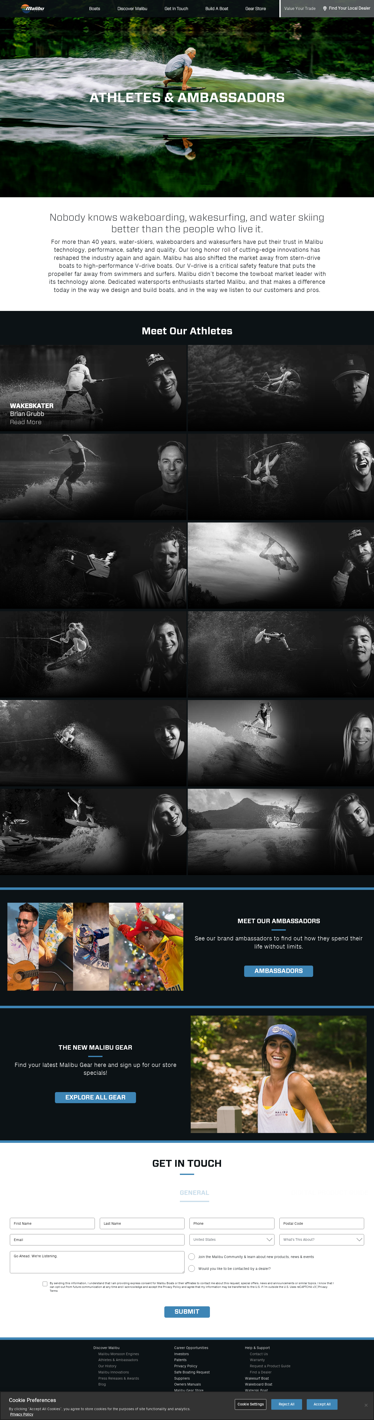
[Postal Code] (321, 1223)
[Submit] (187, 1312)
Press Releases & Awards (118, 1378)
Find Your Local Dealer (349, 8)
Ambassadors (279, 971)
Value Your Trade (300, 8)
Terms (54, 1291)
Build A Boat (216, 9)
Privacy (322, 1287)
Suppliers (182, 1378)
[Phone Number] (231, 1223)
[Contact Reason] (321, 1239)
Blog (102, 1384)
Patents (180, 1360)
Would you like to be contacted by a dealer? (234, 1269)
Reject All (286, 1404)
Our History (107, 1366)
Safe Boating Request (192, 1372)
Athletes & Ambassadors (118, 1360)
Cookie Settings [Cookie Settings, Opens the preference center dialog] (251, 1404)
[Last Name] (142, 1223)
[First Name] (52, 1223)
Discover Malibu (106, 1348)
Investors (181, 1354)
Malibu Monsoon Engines (118, 1354)
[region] (187, 1405)
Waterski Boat (256, 1390)
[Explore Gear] (95, 946)
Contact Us (259, 1354)
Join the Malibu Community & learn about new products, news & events (256, 1257)
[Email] (97, 1239)
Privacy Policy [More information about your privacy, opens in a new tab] (21, 1414)
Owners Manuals (187, 1384)
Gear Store (255, 9)
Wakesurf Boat (257, 1378)
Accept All (322, 1404)
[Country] (231, 1239)
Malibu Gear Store (189, 1390)
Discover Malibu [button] (132, 9)
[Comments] (97, 1262)
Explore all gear (95, 1098)
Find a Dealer (261, 1372)
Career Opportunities (191, 1348)
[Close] (366, 1405)
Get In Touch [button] (176, 9)
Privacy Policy (185, 1366)
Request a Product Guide (270, 1366)
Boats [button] (94, 9)
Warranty (257, 1360)
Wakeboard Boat (258, 1384)
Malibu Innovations (113, 1372)
